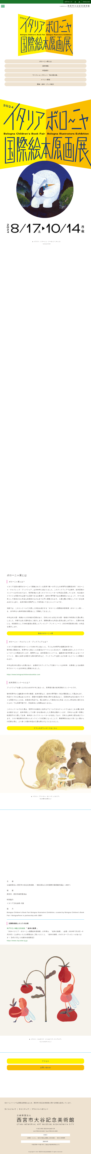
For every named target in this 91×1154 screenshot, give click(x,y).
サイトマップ (24, 1109)
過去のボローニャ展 (45, 633)
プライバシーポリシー (40, 1109)
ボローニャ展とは (45, 61)
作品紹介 (45, 70)
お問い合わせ (45, 1067)
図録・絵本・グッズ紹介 (45, 84)
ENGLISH (86, 1)
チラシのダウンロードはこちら (45, 728)
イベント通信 (45, 79)
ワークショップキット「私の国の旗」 (45, 75)
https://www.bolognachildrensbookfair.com (23, 674)
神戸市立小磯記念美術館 (16, 928)
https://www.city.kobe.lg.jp (17, 941)
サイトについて (10, 1109)
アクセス (45, 1061)
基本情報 (45, 66)
